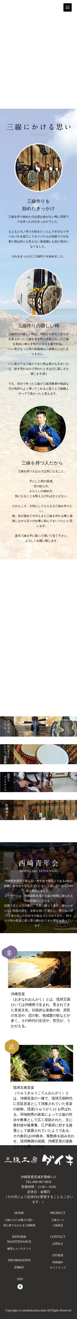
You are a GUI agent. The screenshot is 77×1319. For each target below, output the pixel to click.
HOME (19, 1213)
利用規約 (57, 1262)
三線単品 (57, 1225)
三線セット (57, 1220)
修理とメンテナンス (19, 1248)
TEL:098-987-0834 (38, 1182)
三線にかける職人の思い (19, 1220)
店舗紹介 (19, 1267)
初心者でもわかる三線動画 (19, 1225)
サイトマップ (58, 1267)
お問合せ (57, 1243)
